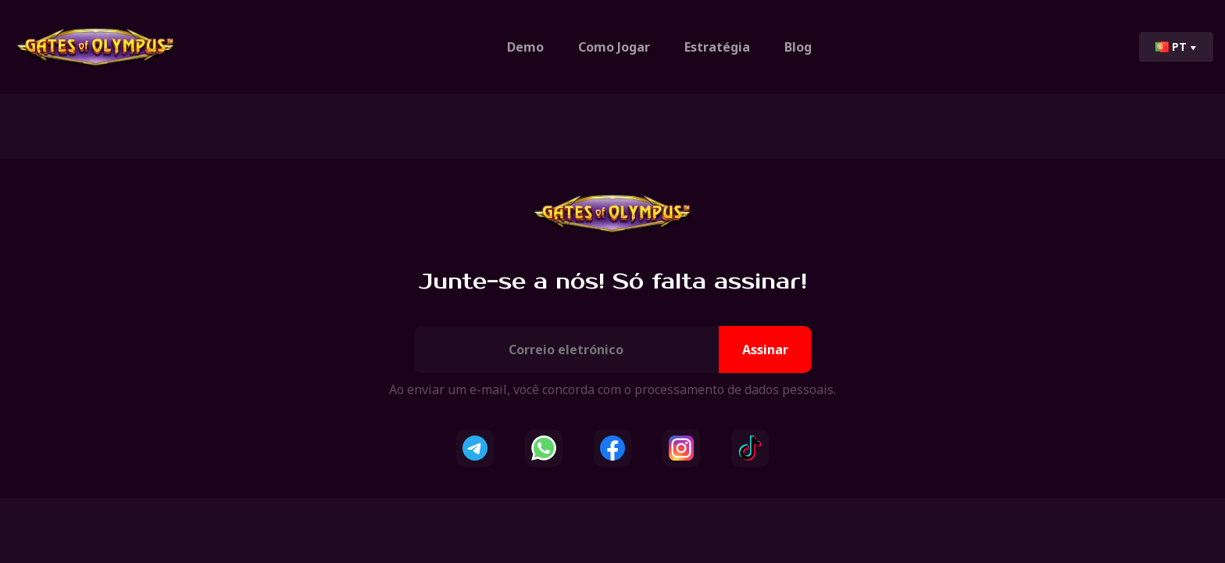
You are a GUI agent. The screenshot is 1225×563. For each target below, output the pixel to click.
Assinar (765, 349)
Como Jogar (614, 47)
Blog (798, 47)
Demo (525, 47)
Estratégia (717, 47)
